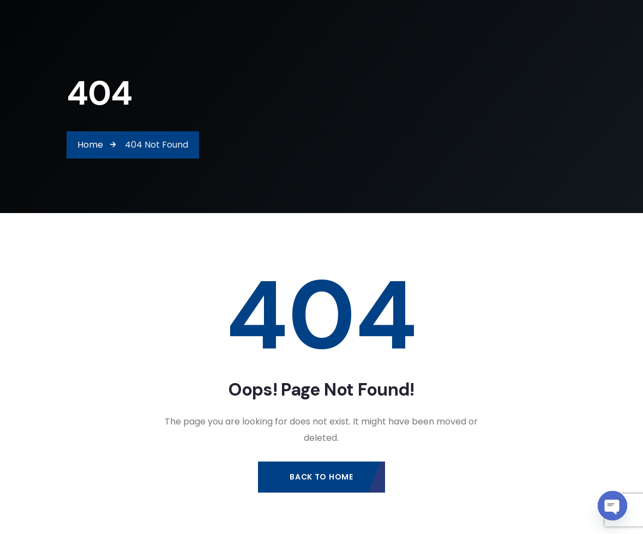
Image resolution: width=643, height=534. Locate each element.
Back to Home (321, 476)
